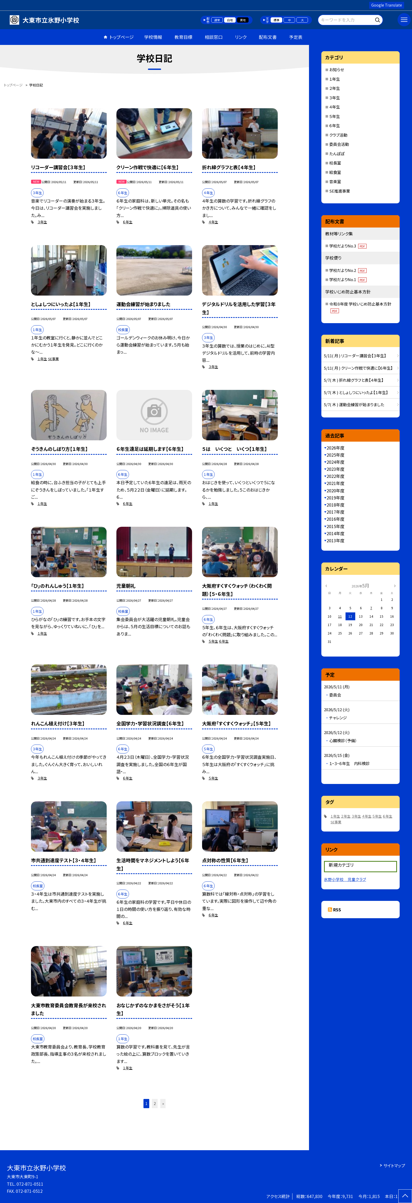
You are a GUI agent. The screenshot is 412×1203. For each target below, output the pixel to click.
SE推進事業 (339, 191)
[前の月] (326, 585)
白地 (230, 20)
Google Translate (386, 5)
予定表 (295, 37)
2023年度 (335, 469)
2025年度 (335, 455)
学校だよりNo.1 (348, 279)
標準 (276, 20)
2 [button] (155, 1103)
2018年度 (335, 505)
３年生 (42, 221)
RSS (337, 909)
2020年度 (335, 490)
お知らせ (336, 69)
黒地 (243, 20)
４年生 (213, 221)
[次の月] (395, 585)
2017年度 (335, 512)
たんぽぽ (336, 153)
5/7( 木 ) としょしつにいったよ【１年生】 (356, 392)
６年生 (127, 221)
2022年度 (335, 476)
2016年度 (335, 519)
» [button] (163, 1103)
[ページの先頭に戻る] (405, 1196)
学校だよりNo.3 (348, 246)
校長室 (335, 163)
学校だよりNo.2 (348, 270)
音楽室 (335, 181)
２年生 (334, 88)
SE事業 (53, 358)
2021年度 (335, 483)
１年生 (42, 358)
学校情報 (153, 37)
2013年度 (335, 540)
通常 (217, 20)
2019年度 (335, 497)
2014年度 (335, 533)
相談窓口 (214, 37)
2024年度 (335, 462)
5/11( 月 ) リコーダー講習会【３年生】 (355, 355)
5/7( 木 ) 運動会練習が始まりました (354, 404)
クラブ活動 (338, 135)
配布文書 (268, 37)
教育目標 (183, 37)
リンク (240, 37)
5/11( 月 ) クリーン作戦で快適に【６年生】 (358, 368)
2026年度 (335, 448)
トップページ (122, 37)
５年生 (213, 641)
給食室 (335, 172)
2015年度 (335, 526)
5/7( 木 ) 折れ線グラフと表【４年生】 (354, 380)
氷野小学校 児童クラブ (345, 879)
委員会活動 (339, 144)
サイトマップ (394, 1165)
